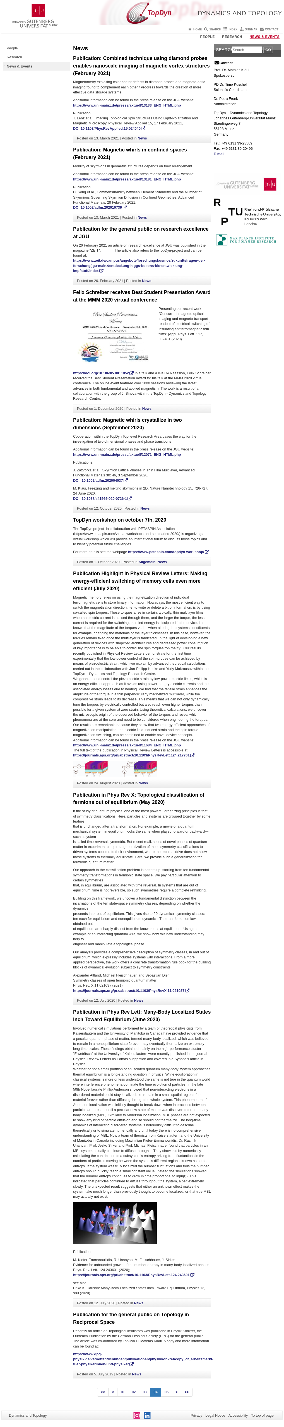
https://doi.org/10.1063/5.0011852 (101, 373)
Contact (271, 29)
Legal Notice (215, 1415)
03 (144, 1392)
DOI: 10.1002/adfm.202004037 (98, 480)
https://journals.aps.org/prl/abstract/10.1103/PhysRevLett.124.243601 (131, 1275)
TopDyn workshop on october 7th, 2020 (119, 520)
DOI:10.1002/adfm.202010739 (97, 207)
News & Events (265, 37)
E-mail (219, 154)
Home (197, 29)
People (207, 37)
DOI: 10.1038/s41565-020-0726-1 (100, 498)
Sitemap (251, 29)
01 (123, 1392)
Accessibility (238, 1415)
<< (103, 1392)
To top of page (262, 1415)
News (142, 138)
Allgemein (146, 562)
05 (167, 1392)
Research (232, 37)
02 (134, 1392)
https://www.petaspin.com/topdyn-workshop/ (166, 552)
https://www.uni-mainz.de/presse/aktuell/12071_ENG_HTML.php (127, 454)
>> (187, 1392)
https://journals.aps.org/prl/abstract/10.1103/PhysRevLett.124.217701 (131, 755)
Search (215, 29)
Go (268, 50)
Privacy (196, 1415)
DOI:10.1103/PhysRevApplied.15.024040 (107, 128)
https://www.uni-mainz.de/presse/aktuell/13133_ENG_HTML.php (127, 105)
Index (233, 29)
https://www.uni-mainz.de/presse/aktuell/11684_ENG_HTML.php (127, 745)
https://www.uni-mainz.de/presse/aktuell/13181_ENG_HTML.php (127, 179)
